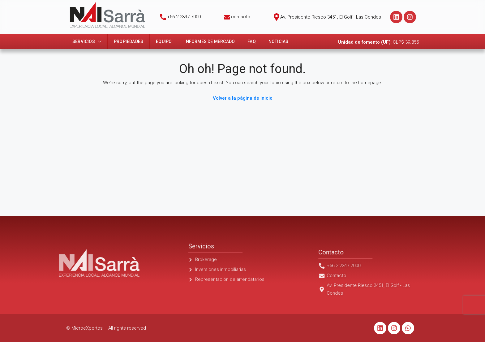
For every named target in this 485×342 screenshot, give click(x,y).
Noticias (278, 41)
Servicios (83, 41)
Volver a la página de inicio (243, 98)
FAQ (251, 41)
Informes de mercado (209, 41)
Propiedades (128, 41)
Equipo (164, 41)
